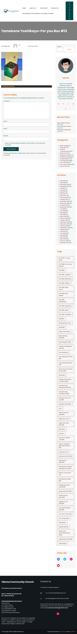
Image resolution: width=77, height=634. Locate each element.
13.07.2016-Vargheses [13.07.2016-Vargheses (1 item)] (65, 314)
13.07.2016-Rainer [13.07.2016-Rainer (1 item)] (64, 310)
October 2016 (64, 205)
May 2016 (62, 213)
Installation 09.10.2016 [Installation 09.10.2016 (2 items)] (65, 404)
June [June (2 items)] (60, 408)
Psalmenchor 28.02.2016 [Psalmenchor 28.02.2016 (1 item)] (63, 461)
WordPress (72, 631)
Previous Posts (8, 86)
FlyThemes (63, 631)
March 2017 (63, 196)
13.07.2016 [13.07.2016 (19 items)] (61, 270)
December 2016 (64, 201)
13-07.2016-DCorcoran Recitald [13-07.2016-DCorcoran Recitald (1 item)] (65, 265)
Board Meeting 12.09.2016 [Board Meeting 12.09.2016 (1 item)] (63, 337)
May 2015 (62, 235)
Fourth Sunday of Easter (64, 126)
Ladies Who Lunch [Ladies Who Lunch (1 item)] (64, 419)
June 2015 (63, 233)
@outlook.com (61, 593)
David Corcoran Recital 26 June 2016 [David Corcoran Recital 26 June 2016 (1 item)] (65, 370)
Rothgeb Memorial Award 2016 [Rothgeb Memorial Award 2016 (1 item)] (64, 486)
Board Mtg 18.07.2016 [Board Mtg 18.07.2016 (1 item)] (65, 342)
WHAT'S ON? (63, 166)
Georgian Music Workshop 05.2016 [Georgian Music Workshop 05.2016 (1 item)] (64, 393)
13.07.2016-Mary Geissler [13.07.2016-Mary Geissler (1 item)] (63, 294)
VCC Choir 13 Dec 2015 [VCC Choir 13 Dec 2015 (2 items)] (65, 514)
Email (5, 128)
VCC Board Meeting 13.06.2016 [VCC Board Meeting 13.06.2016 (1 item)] (64, 509)
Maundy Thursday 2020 (64, 130)
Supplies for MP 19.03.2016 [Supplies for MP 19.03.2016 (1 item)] (63, 502)
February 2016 (64, 218)
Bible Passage (64, 146)
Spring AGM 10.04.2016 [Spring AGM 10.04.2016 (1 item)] (65, 491)
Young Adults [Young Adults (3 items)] (62, 543)
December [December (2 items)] (62, 375)
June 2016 (63, 211)
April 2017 (63, 194)
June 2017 (63, 190)
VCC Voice (63, 162)
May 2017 (62, 192)
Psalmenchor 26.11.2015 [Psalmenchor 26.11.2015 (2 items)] (65, 456)
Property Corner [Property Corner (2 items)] (64, 452)
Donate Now (69, 11)
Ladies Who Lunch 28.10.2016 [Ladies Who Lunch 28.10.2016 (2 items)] (64, 424)
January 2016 (64, 220)
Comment (6, 101)
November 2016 (64, 203)
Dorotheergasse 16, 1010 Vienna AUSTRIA (57, 598)
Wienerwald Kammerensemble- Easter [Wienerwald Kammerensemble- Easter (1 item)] (64, 533)
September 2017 (65, 186)
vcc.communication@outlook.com (56, 608)
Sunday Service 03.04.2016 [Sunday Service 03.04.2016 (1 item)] (63, 496)
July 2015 (62, 231)
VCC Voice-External (66, 164)
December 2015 (64, 222)
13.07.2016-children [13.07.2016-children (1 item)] (64, 283)
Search (59, 46)
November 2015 (64, 224)
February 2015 (64, 241)
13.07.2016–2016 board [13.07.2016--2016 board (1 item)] (65, 279)
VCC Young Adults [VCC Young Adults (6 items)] (64, 518)
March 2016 (63, 216)
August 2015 (63, 229)
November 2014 (64, 243)
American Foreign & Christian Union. (14, 624)
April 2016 (63, 214)
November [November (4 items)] (62, 429)
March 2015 (63, 239)
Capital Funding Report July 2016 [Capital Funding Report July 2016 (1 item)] (65, 347)
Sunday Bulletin (64, 159)
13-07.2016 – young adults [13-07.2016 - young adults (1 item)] (64, 259)
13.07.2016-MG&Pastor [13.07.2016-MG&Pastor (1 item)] (65, 306)
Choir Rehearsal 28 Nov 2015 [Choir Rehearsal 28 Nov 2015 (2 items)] (65, 364)
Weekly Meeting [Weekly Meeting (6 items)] (63, 527)
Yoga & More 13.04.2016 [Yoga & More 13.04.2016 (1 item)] (65, 539)
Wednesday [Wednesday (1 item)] (62, 522)
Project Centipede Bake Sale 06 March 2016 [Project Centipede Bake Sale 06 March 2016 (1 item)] (64, 446)
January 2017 (64, 199)
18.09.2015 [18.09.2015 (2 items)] (61, 319)
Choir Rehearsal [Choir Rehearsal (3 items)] (63, 352)
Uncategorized (5, 46)
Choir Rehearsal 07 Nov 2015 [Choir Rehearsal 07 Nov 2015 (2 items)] (65, 357)
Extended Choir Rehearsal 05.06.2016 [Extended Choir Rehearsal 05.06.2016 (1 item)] (65, 386)
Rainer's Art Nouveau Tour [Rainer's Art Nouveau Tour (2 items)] (65, 474)
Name (5, 121)
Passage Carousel (65, 155)
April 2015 (63, 237)
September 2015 (65, 228)
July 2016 (62, 209)
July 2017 (62, 188)
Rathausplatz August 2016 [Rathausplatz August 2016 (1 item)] (65, 480)
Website (5, 136)
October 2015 (64, 226)
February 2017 (64, 198)
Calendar (63, 147)
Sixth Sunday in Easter (63, 123)
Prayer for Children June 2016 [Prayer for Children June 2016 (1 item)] (64, 438)
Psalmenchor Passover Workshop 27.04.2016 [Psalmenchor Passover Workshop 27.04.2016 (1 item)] (65, 467)
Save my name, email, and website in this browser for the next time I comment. (25, 144)
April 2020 (63, 183)
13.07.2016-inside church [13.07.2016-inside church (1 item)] (63, 288)
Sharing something (65, 157)
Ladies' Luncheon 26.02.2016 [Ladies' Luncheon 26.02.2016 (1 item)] (64, 413)
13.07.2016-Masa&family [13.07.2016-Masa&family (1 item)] (62, 301)
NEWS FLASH (63, 153)
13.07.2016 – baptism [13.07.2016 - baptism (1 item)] (65, 275)
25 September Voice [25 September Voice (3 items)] (65, 323)
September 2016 (65, 207)
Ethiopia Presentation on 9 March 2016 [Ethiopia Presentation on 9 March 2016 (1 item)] (65, 380)
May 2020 (63, 181)
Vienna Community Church (18, 581)
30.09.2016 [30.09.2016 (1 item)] (62, 327)
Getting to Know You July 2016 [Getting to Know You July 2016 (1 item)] (65, 399)
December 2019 (64, 184)
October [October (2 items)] (61, 433)
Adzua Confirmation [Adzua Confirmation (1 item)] (64, 331)
